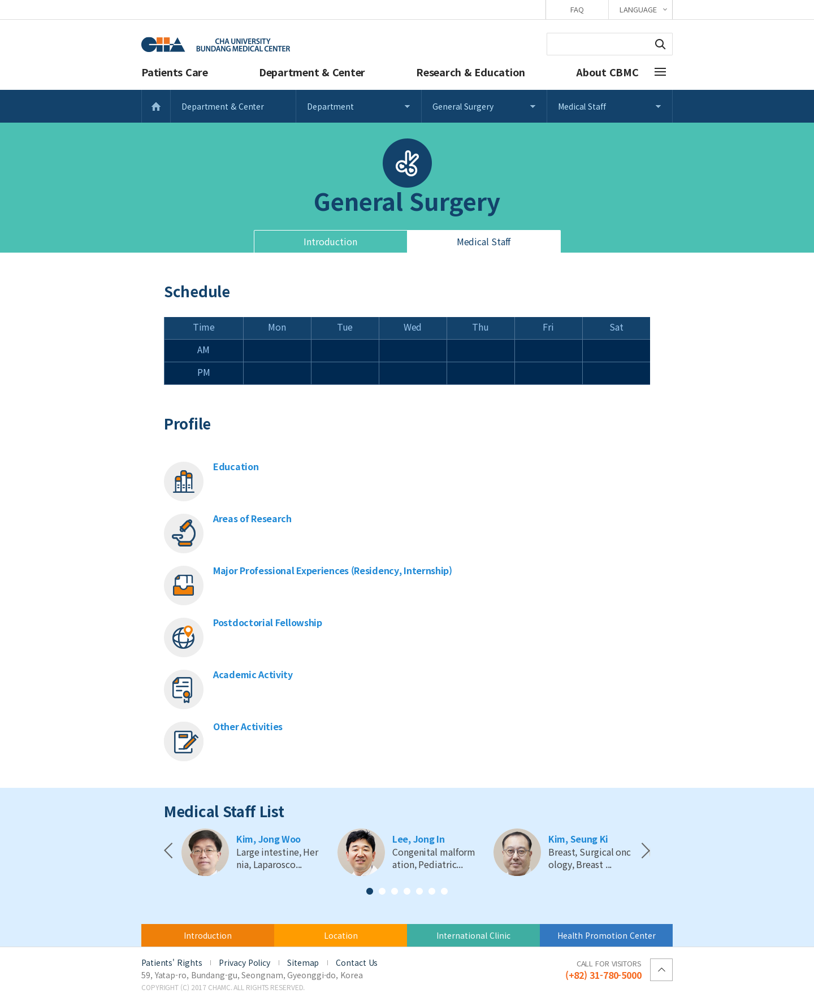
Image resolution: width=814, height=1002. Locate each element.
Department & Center (312, 71)
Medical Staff (582, 106)
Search (660, 44)
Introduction (330, 241)
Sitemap (303, 962)
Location (341, 935)
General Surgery (462, 106)
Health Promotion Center (606, 935)
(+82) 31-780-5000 (603, 969)
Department (330, 106)
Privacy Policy (244, 962)
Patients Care (174, 71)
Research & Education (470, 71)
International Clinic (473, 935)
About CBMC (607, 71)
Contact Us (357, 962)
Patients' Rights (171, 962)
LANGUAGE (638, 9)
